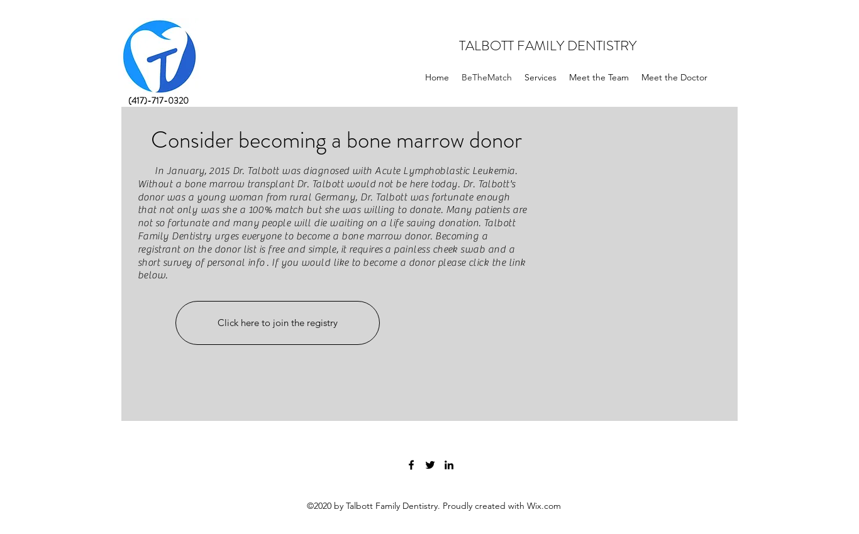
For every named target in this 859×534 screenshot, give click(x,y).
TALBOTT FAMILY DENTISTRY (547, 45)
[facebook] (411, 465)
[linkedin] (449, 465)
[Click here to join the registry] (277, 323)
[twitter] (430, 465)
